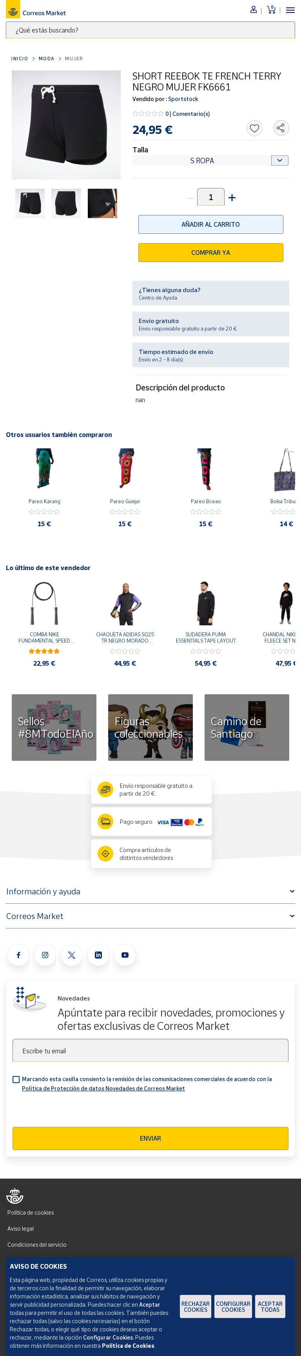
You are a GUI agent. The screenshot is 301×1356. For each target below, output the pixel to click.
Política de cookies (30, 1212)
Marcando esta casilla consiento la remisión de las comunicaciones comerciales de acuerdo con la (147, 1084)
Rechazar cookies (195, 1306)
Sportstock (182, 99)
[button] (231, 197)
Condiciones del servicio (37, 1244)
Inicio (20, 58)
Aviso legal (20, 1228)
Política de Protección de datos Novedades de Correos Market (103, 1088)
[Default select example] (211, 160)
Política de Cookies (128, 1345)
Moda (47, 58)
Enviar (150, 1138)
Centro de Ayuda (158, 297)
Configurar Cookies (233, 1306)
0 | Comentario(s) (187, 113)
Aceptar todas (270, 1306)
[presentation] (72, 1111)
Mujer (74, 58)
